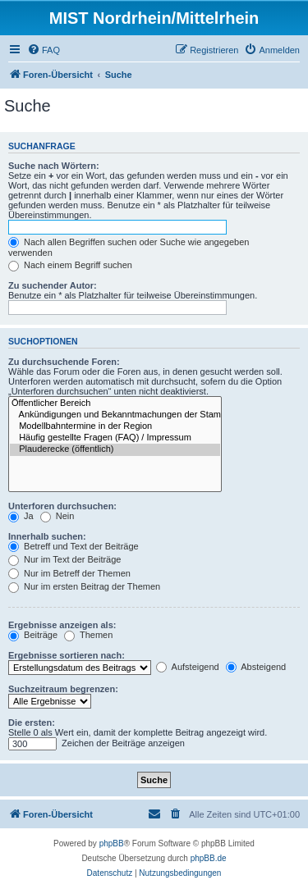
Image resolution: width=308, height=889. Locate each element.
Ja (21, 516)
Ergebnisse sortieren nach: (66, 655)
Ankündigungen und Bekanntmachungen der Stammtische (115, 415)
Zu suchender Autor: (52, 285)
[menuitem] (43, 50)
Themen (88, 635)
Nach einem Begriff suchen (70, 265)
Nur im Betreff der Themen (69, 573)
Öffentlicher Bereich (115, 403)
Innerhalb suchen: (47, 536)
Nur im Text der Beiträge (64, 559)
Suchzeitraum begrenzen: (63, 689)
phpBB (111, 843)
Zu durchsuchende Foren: (64, 362)
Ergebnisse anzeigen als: (62, 625)
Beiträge (32, 635)
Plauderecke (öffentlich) (115, 449)
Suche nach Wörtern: (53, 166)
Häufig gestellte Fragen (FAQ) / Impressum (115, 438)
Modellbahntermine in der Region (115, 426)
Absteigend (256, 667)
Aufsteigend (187, 667)
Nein (57, 516)
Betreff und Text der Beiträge (73, 546)
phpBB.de (209, 858)
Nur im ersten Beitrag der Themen (84, 586)
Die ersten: (31, 722)
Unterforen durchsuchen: (62, 506)
